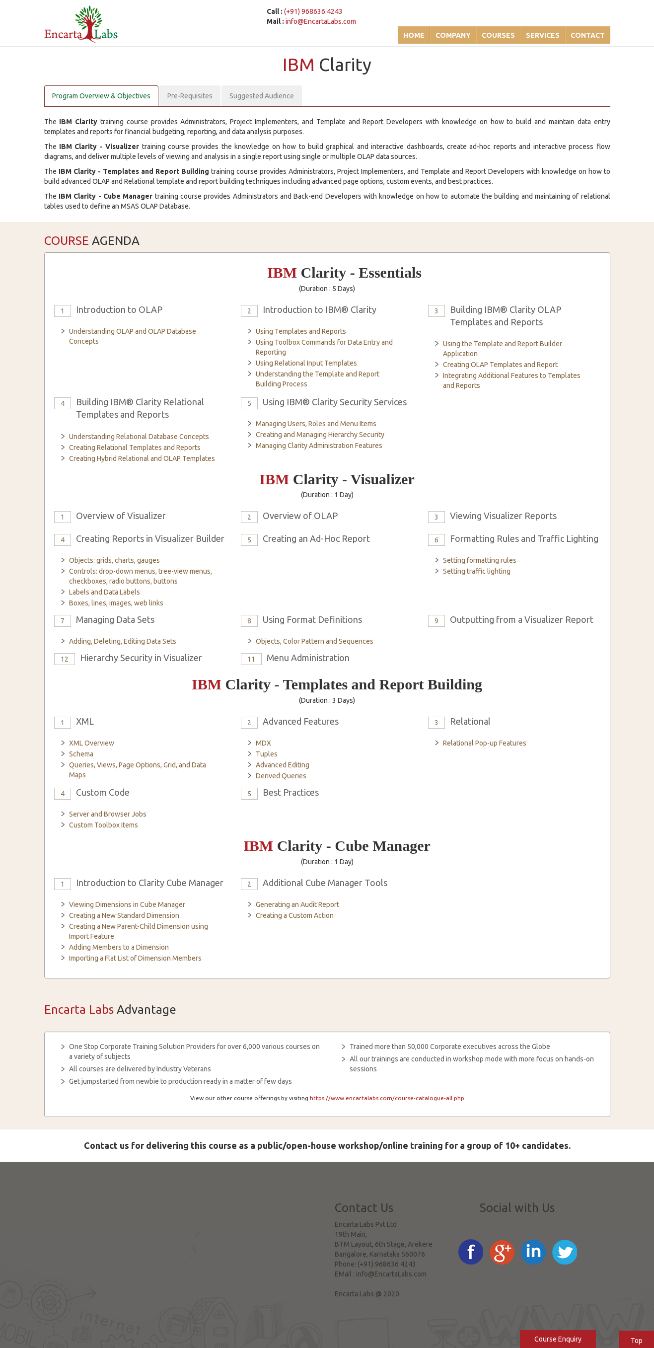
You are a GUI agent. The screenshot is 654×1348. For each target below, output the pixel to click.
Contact (588, 35)
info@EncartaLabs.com (321, 21)
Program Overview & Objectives (101, 96)
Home (414, 35)
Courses (498, 35)
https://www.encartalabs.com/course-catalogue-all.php (387, 1098)
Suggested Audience (261, 96)
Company (453, 35)
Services (543, 35)
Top (637, 1341)
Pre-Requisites (190, 96)
